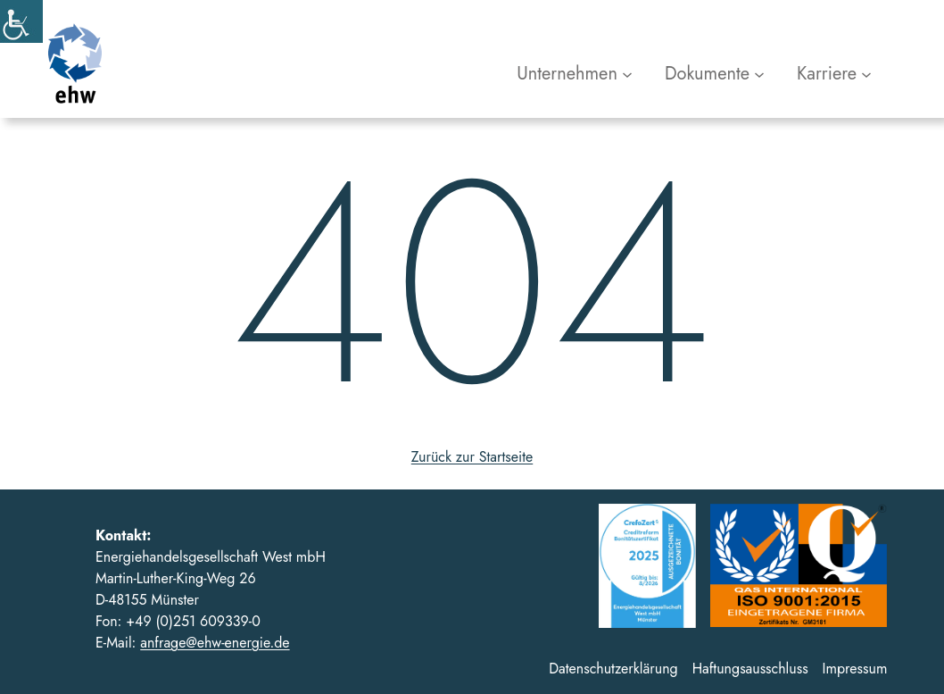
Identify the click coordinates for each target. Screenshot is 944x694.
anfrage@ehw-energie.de (214, 642)
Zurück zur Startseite (472, 457)
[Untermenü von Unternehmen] (575, 74)
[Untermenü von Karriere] (834, 74)
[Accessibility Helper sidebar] (21, 21)
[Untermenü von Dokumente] (715, 74)
